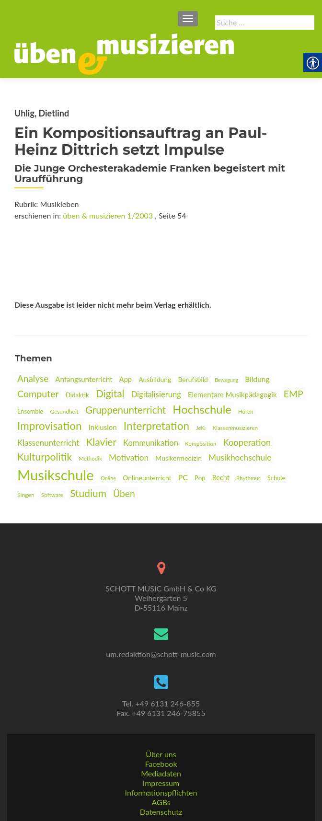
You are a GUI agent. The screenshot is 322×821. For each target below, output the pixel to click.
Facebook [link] (161, 763)
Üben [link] (124, 493)
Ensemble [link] (30, 411)
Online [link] (108, 478)
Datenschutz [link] (161, 811)
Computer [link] (38, 393)
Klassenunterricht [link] (48, 443)
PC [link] (183, 477)
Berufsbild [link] (192, 379)
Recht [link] (221, 478)
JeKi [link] (201, 428)
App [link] (125, 379)
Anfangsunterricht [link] (83, 379)
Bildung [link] (257, 379)
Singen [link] (25, 494)
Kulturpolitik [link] (44, 457)
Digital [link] (110, 393)
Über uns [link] (161, 754)
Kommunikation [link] (150, 443)
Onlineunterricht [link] (147, 478)
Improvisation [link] (49, 425)
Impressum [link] (161, 782)
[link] (124, 53)
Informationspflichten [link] (161, 792)
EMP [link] (293, 393)
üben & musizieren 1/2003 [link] (108, 215)
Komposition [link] (200, 443)
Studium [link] (88, 493)
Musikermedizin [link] (178, 458)
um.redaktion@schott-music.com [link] (161, 654)
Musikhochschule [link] (239, 457)
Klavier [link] (101, 442)
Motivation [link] (129, 457)
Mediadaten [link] (161, 773)
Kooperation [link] (247, 442)
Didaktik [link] (77, 395)
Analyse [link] (32, 378)
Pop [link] (200, 478)
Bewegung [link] (226, 380)
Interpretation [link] (156, 425)
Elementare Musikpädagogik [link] (232, 394)
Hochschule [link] (201, 409)
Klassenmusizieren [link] (235, 427)
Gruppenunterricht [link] (125, 410)
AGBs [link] (160, 802)
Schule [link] (276, 478)
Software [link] (52, 494)
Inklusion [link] (103, 427)
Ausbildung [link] (154, 379)
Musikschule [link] (55, 474)
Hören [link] (245, 411)
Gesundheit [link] (64, 411)
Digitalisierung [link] (156, 394)
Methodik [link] (90, 458)
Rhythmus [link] (248, 478)
